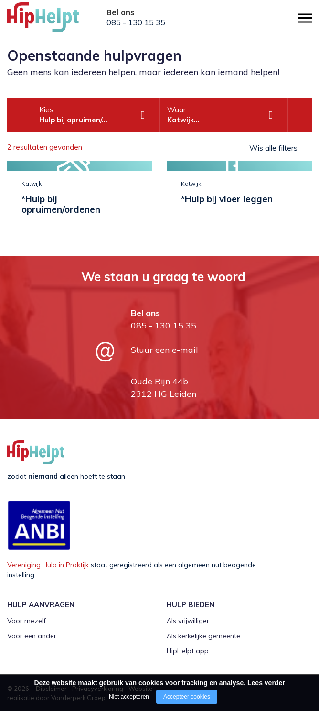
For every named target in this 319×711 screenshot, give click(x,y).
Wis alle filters (273, 148)
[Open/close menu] (305, 18)
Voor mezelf (26, 620)
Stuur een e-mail (164, 349)
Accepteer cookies (186, 696)
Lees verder (266, 683)
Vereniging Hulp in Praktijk (48, 564)
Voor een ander (31, 636)
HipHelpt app (188, 650)
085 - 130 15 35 (135, 22)
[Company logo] (55, 21)
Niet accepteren (129, 696)
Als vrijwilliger (188, 620)
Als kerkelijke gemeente (203, 636)
